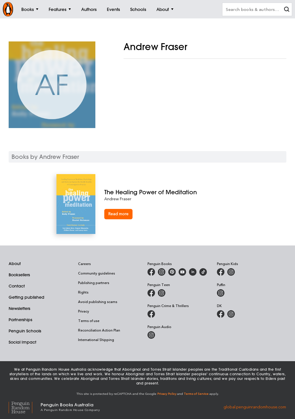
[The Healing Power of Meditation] (171, 192)
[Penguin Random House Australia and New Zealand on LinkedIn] (192, 272)
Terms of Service (196, 393)
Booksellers (19, 274)
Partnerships (20, 319)
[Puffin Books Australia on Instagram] (220, 293)
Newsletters (19, 308)
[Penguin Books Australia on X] (172, 272)
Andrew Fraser (117, 199)
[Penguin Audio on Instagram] (151, 335)
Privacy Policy (166, 393)
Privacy (83, 311)
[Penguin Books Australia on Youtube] (182, 272)
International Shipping (96, 339)
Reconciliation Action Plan (99, 330)
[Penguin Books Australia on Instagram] (161, 272)
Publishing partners (93, 282)
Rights (83, 292)
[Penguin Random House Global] (25, 406)
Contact (17, 286)
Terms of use (88, 320)
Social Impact (22, 342)
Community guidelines (96, 273)
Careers (84, 263)
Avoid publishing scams (97, 301)
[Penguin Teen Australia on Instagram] (161, 293)
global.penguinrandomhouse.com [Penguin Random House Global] (255, 406)
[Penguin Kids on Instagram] (231, 272)
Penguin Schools (25, 331)
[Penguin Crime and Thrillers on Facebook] (151, 314)
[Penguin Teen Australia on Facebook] (151, 293)
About (15, 263)
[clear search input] (286, 10)
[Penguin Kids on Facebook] (220, 272)
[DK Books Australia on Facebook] (220, 314)
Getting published (26, 297)
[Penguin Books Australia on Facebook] (151, 272)
